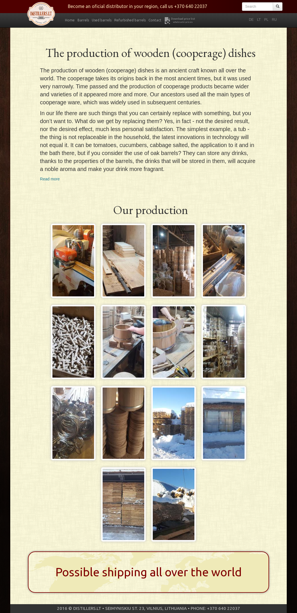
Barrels (83, 20)
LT (259, 20)
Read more (50, 179)
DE (251, 20)
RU (274, 20)
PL (266, 20)
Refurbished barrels (130, 20)
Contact (154, 20)
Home (70, 20)
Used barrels (101, 20)
